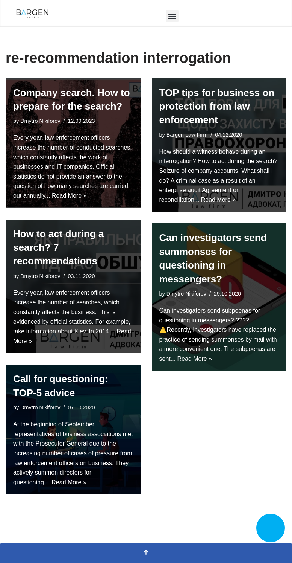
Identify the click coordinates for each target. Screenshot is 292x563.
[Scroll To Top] (146, 553)
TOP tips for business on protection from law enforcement (217, 106)
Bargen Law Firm (187, 135)
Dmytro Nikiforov (40, 121)
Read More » (69, 195)
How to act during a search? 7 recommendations (58, 247)
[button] (172, 16)
